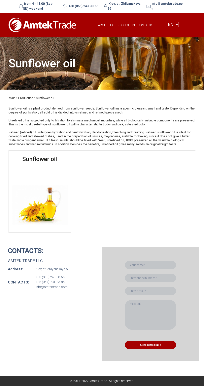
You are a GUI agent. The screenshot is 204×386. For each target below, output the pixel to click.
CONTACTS (145, 25)
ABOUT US (105, 25)
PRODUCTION (125, 25)
